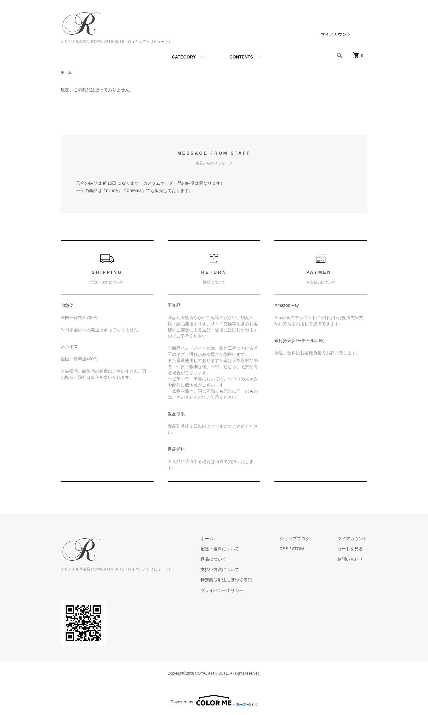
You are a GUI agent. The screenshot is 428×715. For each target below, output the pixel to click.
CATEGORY (184, 57)
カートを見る (350, 548)
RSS (284, 548)
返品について (213, 559)
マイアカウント (336, 34)
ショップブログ (295, 538)
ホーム (66, 72)
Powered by (214, 700)
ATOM (298, 548)
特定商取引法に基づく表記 (226, 580)
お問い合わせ (350, 559)
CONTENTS (241, 57)
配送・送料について (220, 548)
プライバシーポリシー (222, 590)
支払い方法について (220, 569)
